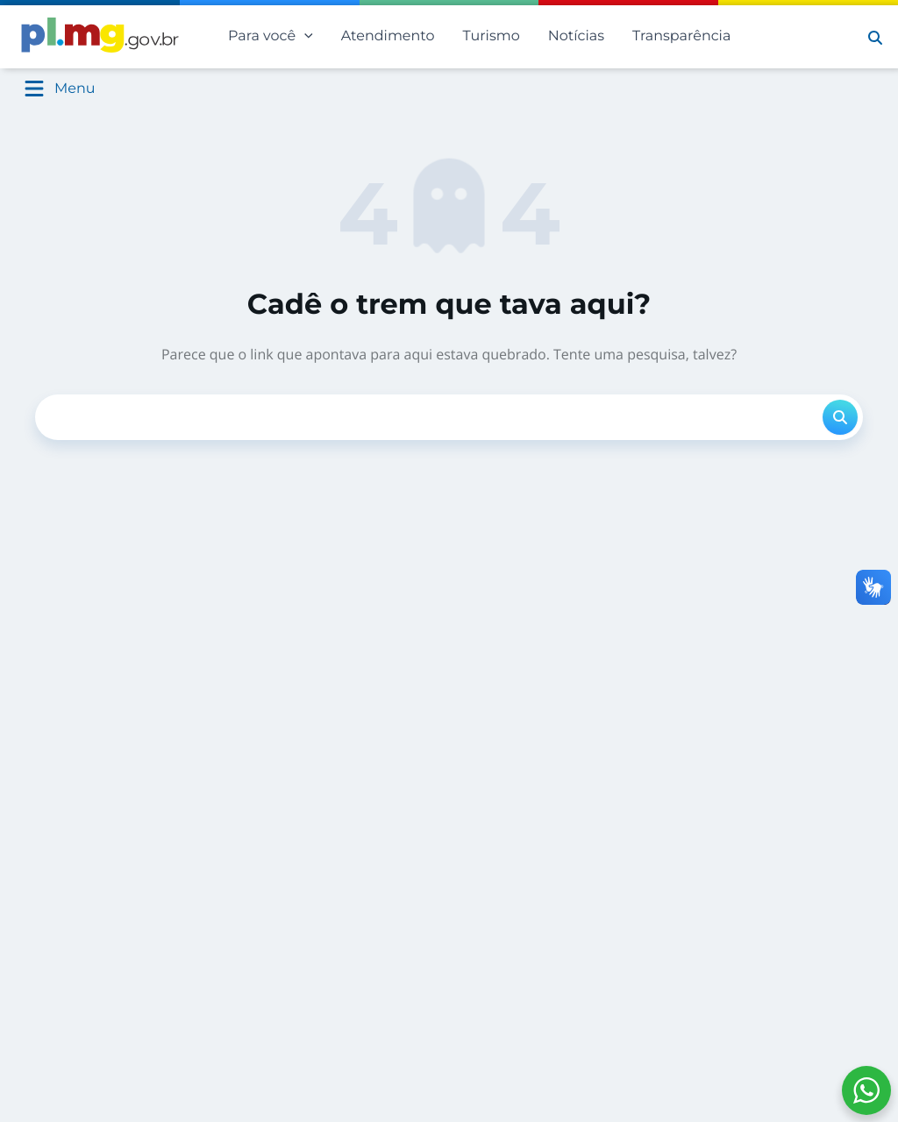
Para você (270, 36)
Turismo (491, 36)
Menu (75, 89)
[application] (304, 36)
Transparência (681, 36)
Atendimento (388, 36)
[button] (875, 36)
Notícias (576, 36)
